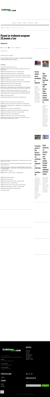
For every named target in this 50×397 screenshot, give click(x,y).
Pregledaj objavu (4, 50)
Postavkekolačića (2, 392)
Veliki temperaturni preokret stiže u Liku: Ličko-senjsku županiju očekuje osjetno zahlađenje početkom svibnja (46, 159)
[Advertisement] (33, 11)
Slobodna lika (3, 27)
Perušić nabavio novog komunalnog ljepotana (38, 77)
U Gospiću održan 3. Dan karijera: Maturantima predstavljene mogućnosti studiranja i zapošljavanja (38, 160)
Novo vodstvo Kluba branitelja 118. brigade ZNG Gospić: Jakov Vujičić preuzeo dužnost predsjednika (46, 87)
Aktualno (7, 27)
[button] (41, 54)
